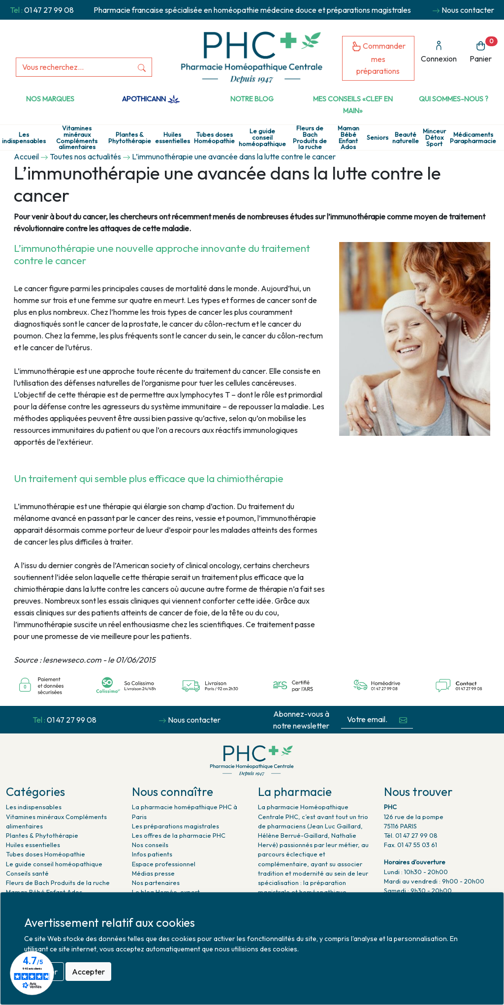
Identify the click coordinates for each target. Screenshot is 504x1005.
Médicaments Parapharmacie (473, 137)
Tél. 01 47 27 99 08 (411, 835)
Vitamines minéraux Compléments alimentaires (76, 137)
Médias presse (153, 873)
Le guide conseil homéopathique (262, 137)
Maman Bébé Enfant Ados (348, 137)
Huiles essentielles (172, 137)
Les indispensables (24, 137)
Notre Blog (252, 98)
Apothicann (151, 98)
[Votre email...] (367, 719)
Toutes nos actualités (85, 156)
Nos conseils (150, 845)
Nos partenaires (156, 882)
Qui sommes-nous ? (453, 98)
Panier (484, 49)
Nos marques (50, 98)
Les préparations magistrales (175, 826)
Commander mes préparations (378, 58)
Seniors (377, 137)
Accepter (88, 971)
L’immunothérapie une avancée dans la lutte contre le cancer (234, 156)
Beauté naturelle (405, 137)
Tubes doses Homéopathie (214, 137)
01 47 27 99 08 (49, 10)
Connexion (439, 51)
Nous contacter (467, 10)
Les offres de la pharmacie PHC (178, 835)
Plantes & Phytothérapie (129, 137)
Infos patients (152, 854)
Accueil (26, 156)
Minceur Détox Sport (434, 137)
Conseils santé (27, 873)
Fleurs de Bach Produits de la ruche (310, 137)
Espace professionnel (163, 864)
